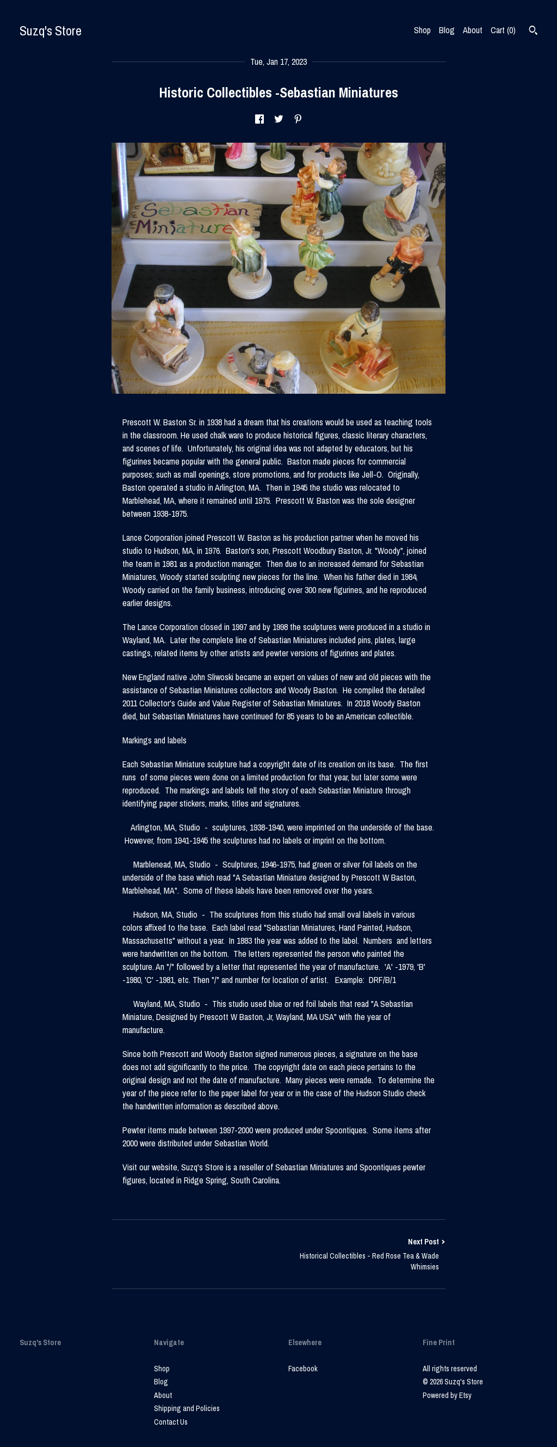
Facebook (303, 1368)
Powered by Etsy (447, 1395)
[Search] (533, 32)
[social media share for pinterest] (298, 120)
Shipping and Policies (187, 1408)
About (472, 30)
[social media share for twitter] (278, 120)
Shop (422, 30)
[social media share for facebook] (259, 120)
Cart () (503, 30)
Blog (447, 30)
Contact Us (171, 1422)
